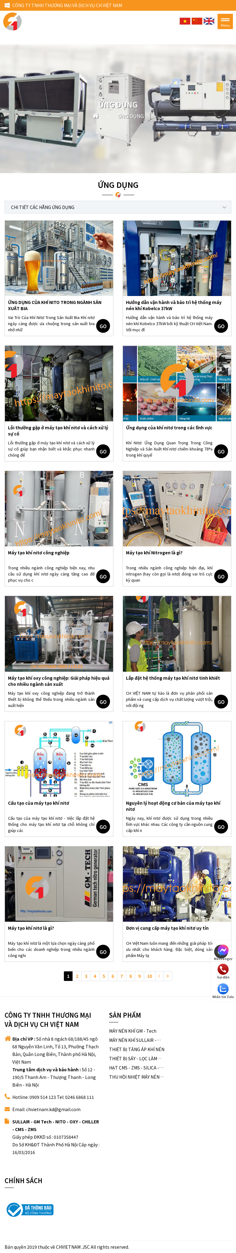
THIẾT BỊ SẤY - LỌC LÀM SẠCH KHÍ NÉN (133, 1058)
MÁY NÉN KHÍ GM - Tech (132, 1031)
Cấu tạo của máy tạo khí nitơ (38, 803)
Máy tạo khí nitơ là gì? (31, 928)
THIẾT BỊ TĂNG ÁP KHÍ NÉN (136, 1049)
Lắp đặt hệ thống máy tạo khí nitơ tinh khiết (173, 678)
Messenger (223, 952)
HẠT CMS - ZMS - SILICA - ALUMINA (134, 1068)
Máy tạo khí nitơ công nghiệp (38, 552)
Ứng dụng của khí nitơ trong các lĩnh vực (169, 427)
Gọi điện (223, 971)
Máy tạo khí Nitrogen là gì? (154, 552)
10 (149, 976)
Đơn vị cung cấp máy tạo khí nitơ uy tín (167, 928)
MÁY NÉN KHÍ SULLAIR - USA (132, 1040)
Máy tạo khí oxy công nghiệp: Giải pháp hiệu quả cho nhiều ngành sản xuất (58, 681)
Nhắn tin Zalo (223, 991)
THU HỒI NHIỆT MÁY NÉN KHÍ (134, 1077)
